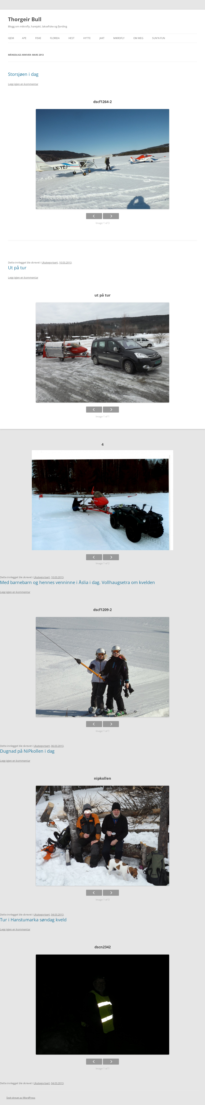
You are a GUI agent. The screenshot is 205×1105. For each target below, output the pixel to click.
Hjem (11, 38)
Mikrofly (119, 38)
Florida (55, 38)
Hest (71, 38)
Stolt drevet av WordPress (20, 1097)
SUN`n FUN (158, 38)
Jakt (102, 38)
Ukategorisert (50, 262)
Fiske (38, 38)
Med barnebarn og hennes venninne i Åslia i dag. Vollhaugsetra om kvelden (77, 582)
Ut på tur (17, 267)
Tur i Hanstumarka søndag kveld (33, 920)
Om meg (138, 38)
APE (24, 38)
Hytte (87, 38)
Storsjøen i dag (23, 74)
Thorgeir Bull (24, 19)
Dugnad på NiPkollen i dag (27, 751)
